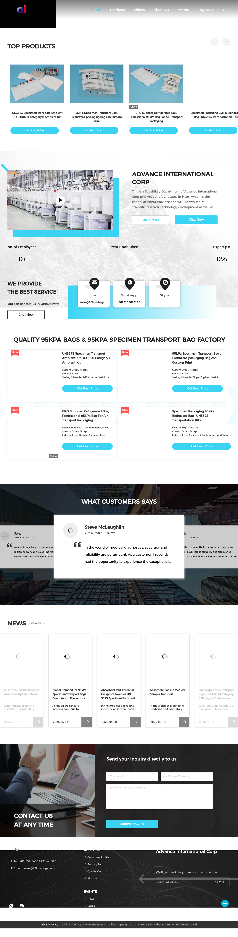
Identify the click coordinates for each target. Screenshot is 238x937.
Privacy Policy (49, 924)
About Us (161, 10)
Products (117, 10)
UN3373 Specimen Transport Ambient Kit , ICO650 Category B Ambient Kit (86, 358)
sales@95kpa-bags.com (95, 302)
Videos (139, 10)
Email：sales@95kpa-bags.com (32, 868)
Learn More (150, 220)
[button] (215, 42)
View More (36, 623)
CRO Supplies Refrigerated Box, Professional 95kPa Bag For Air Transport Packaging (156, 117)
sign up (218, 881)
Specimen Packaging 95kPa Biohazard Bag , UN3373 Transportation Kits (193, 416)
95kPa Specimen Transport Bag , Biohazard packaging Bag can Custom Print (97, 117)
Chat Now (26, 314)
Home (96, 10)
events (183, 10)
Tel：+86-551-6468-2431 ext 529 (33, 861)
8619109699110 (129, 302)
